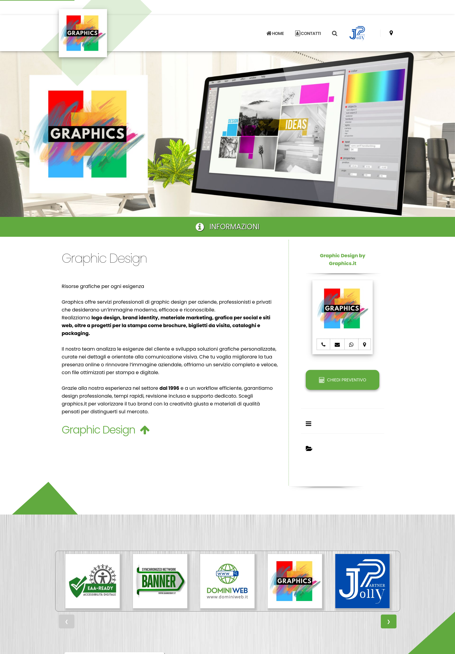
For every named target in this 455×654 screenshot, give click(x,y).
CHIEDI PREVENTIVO (342, 380)
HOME (275, 33)
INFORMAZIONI (228, 227)
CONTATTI (308, 33)
